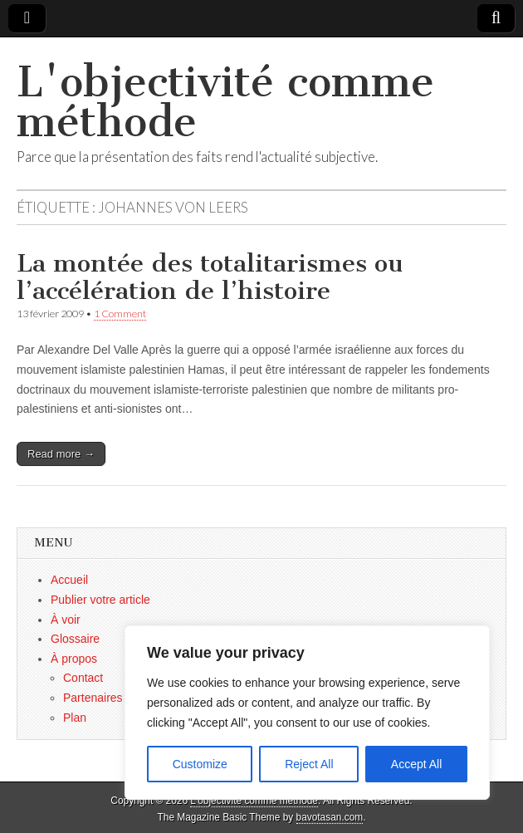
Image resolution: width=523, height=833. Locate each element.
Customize (200, 764)
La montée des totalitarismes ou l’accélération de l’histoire (210, 277)
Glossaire (75, 638)
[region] (307, 712)
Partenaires (93, 697)
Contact (83, 677)
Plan (74, 717)
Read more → (61, 454)
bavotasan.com (330, 817)
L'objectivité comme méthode (225, 101)
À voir (66, 619)
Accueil (69, 579)
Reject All (309, 764)
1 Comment (120, 313)
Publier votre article (100, 599)
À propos (74, 658)
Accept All (416, 764)
